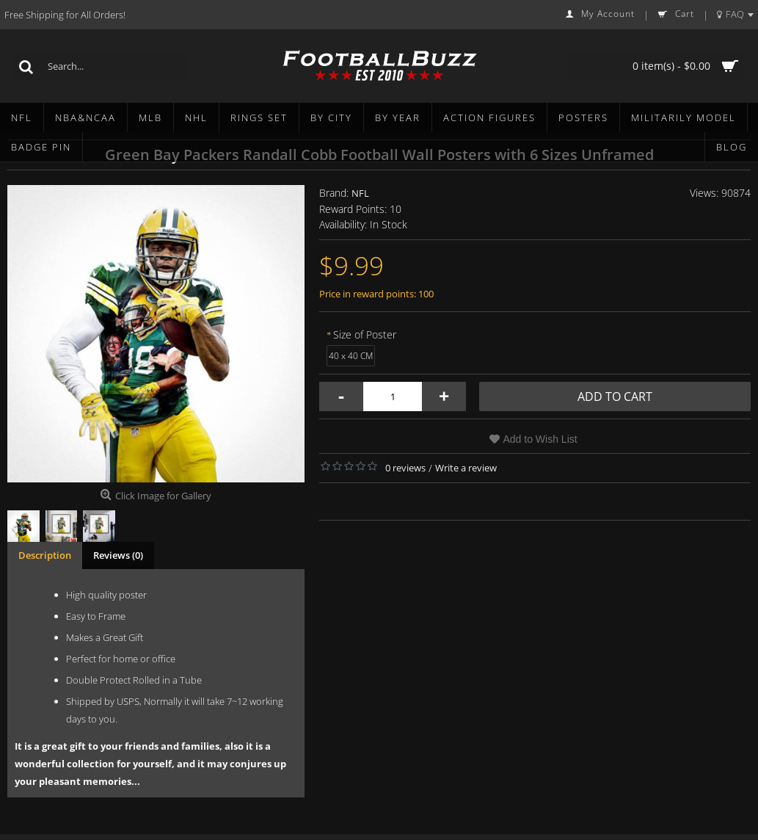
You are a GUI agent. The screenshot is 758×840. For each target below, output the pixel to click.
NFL (360, 193)
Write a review (466, 467)
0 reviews (405, 467)
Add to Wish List (540, 439)
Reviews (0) (118, 555)
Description (44, 555)
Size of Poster (364, 334)
